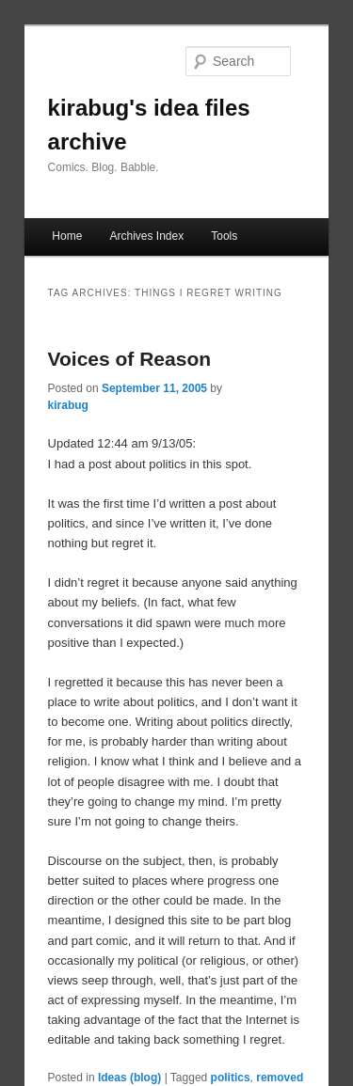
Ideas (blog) (129, 1077)
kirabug (68, 405)
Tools (224, 236)
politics (230, 1077)
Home (67, 236)
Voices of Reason (130, 359)
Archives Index (146, 236)
